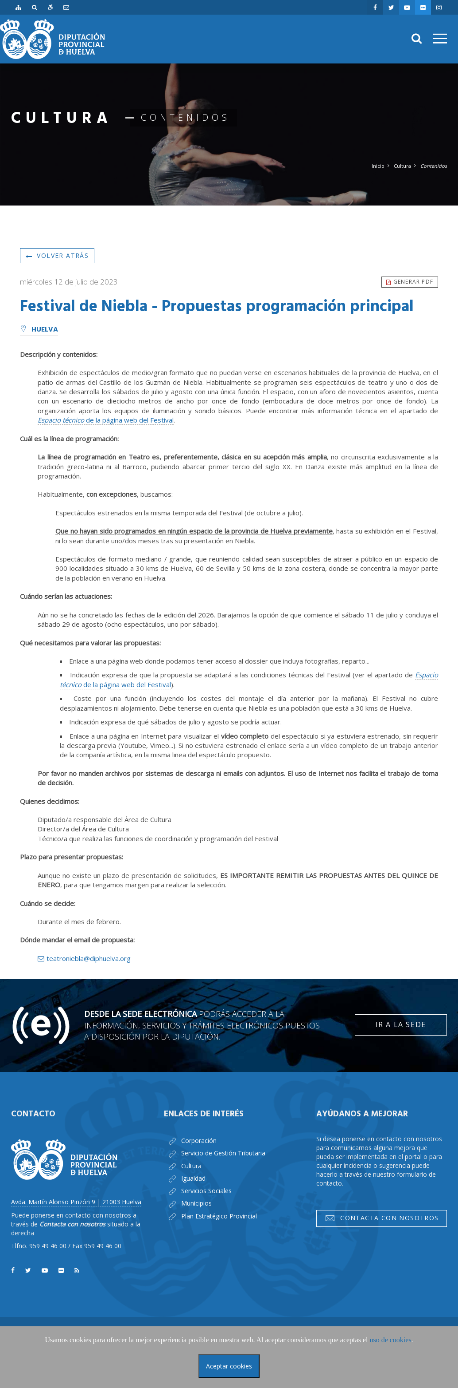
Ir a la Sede (401, 1024)
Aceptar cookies (229, 1366)
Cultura (402, 165)
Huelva (39, 330)
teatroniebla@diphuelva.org (89, 958)
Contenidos (433, 165)
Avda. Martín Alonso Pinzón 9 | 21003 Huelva (76, 1202)
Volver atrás (57, 255)
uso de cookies (390, 1340)
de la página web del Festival (106, 419)
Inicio (378, 165)
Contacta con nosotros (382, 1218)
